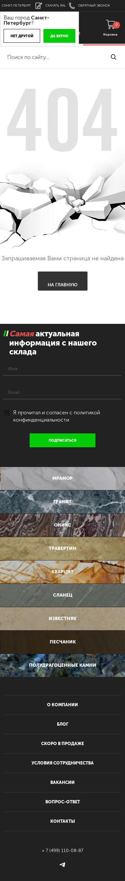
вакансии (62, 782)
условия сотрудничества (63, 763)
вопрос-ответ (62, 801)
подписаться (62, 440)
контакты (62, 821)
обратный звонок (89, 6)
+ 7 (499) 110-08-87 (62, 850)
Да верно (59, 36)
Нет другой (22, 36)
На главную (63, 285)
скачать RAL (51, 6)
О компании (62, 704)
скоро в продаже (62, 743)
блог (62, 724)
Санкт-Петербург (16, 6)
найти (113, 56)
